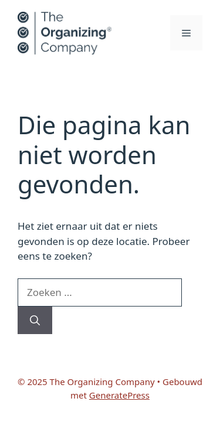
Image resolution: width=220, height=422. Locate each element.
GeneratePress (119, 395)
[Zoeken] (35, 321)
